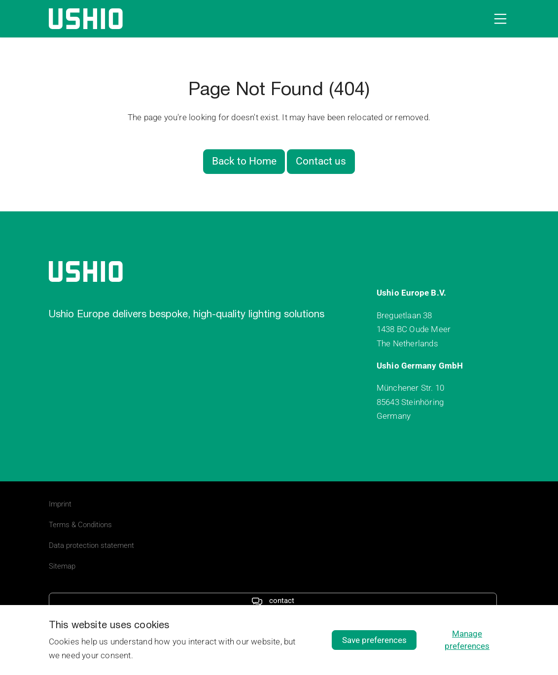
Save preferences (374, 640)
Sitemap (62, 566)
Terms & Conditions (80, 524)
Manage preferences (467, 640)
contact (272, 600)
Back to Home (244, 161)
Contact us (321, 161)
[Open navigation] (498, 19)
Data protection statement (91, 545)
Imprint (60, 504)
